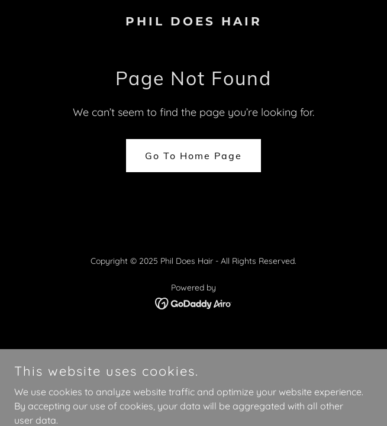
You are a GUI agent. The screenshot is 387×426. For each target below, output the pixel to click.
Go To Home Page (193, 156)
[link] (193, 22)
